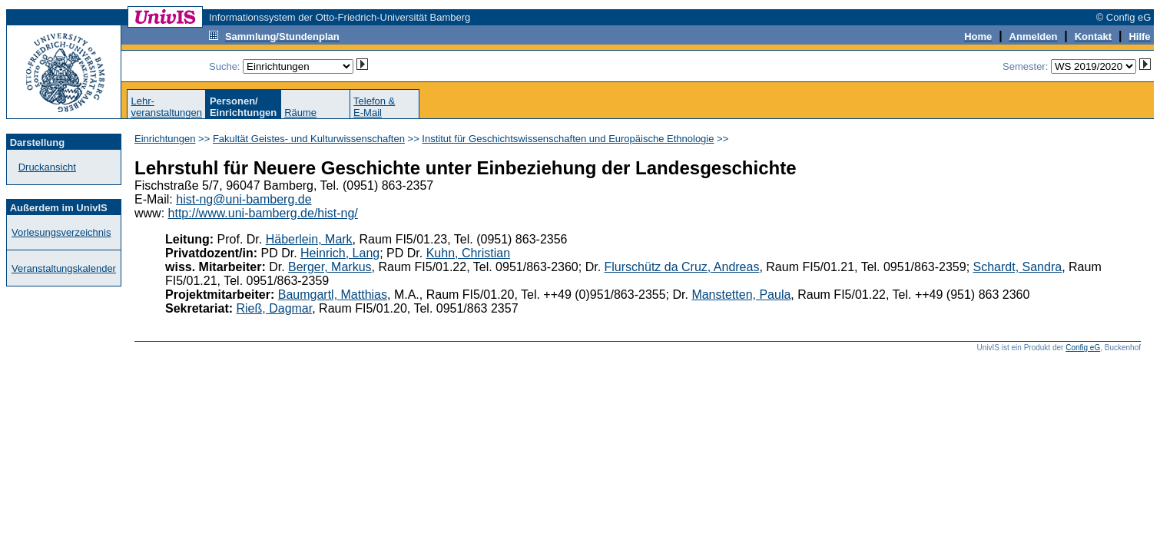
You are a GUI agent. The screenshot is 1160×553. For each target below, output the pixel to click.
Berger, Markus (329, 266)
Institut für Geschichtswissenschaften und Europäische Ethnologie (568, 138)
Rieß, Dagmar (275, 308)
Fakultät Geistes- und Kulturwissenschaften (309, 138)
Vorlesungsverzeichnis (61, 232)
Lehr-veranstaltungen (166, 106)
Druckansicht (47, 167)
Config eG (1083, 347)
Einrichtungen (165, 138)
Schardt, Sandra (1017, 266)
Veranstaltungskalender (64, 268)
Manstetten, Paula (740, 294)
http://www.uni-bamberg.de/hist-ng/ (263, 213)
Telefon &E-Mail (374, 106)
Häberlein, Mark (309, 239)
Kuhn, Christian (468, 253)
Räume (300, 112)
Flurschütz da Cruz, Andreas (682, 266)
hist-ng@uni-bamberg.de (243, 199)
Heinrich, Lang (339, 253)
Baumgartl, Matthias (332, 294)
